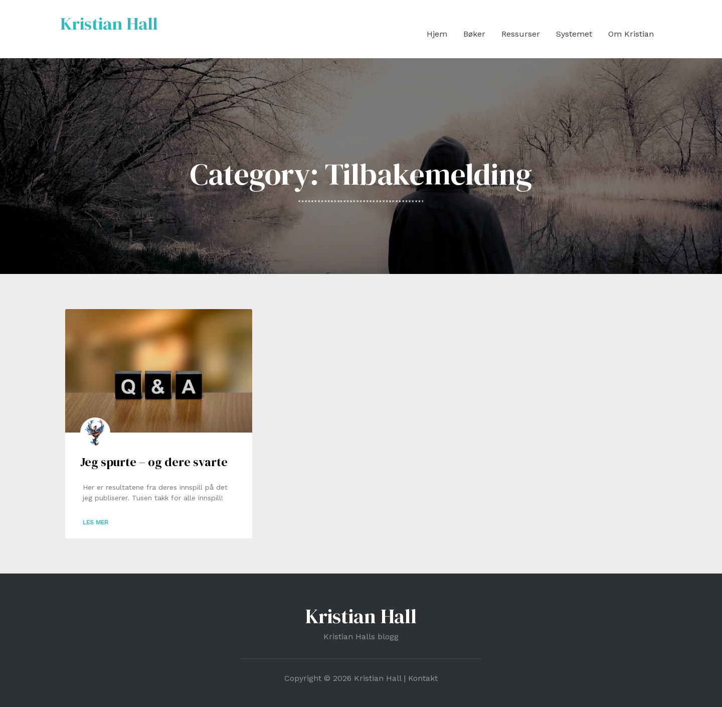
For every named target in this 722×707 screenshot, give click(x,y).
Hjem (437, 34)
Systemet (574, 34)
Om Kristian (631, 34)
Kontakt (423, 678)
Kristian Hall (109, 24)
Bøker (474, 34)
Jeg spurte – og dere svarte (154, 462)
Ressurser (520, 34)
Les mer (95, 522)
